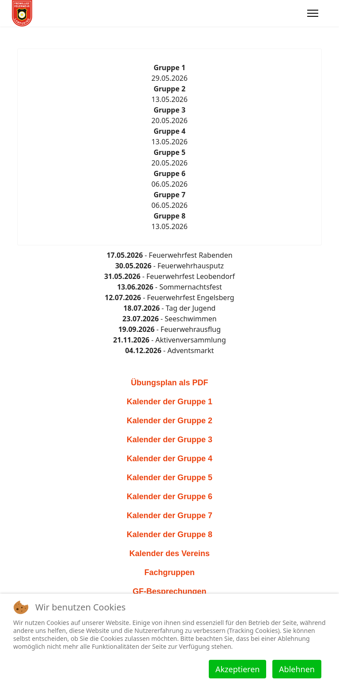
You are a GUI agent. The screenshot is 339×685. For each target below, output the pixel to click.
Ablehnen (297, 669)
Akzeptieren (237, 669)
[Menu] (312, 13)
